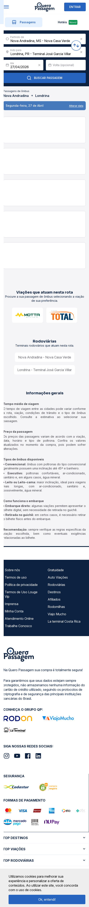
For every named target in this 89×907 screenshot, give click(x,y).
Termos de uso (16, 577)
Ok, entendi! (47, 899)
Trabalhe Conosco (18, 626)
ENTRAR (75, 7)
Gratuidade (56, 570)
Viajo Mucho (57, 614)
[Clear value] (39, 65)
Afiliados (54, 599)
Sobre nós (12, 570)
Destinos (54, 592)
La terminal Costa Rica (64, 621)
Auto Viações (58, 577)
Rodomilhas (56, 607)
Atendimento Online (19, 618)
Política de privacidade (21, 585)
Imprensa (11, 604)
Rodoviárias (56, 585)
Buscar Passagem (44, 77)
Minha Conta (14, 611)
